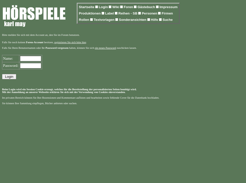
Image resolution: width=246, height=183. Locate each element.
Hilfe (155, 20)
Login (104, 7)
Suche (168, 20)
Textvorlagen (104, 20)
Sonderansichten (133, 20)
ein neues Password (105, 48)
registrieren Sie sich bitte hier (70, 42)
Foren (129, 7)
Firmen (167, 13)
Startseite (87, 7)
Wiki (116, 7)
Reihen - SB (128, 13)
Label (110, 13)
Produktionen (90, 13)
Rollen (84, 20)
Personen (150, 13)
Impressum (168, 7)
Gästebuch (146, 7)
